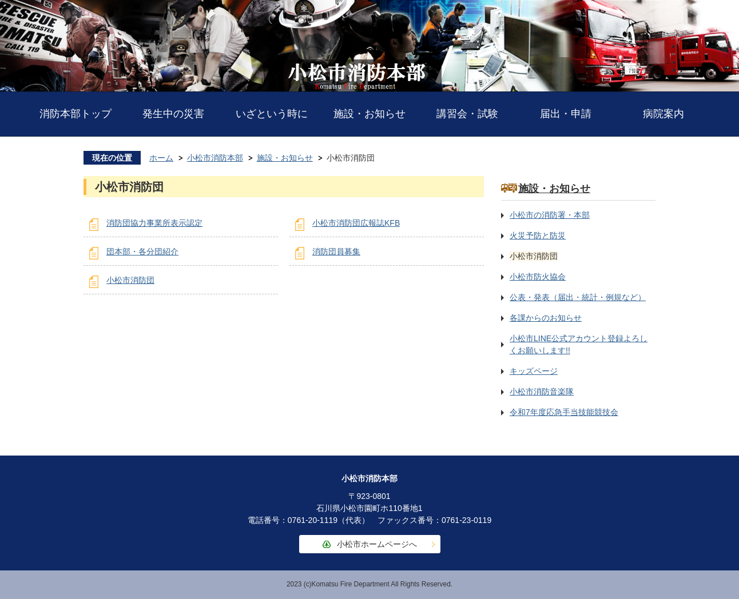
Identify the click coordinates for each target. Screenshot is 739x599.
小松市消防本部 (215, 157)
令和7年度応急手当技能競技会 (564, 412)
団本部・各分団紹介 (142, 251)
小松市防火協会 (538, 276)
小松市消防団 (130, 280)
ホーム (161, 157)
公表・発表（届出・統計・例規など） (578, 297)
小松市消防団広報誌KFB (356, 222)
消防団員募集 (336, 251)
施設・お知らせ (369, 113)
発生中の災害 (173, 113)
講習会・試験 (467, 113)
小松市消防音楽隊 (542, 391)
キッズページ (534, 371)
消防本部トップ (75, 113)
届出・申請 (565, 113)
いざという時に (272, 113)
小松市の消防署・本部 (550, 214)
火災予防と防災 (538, 235)
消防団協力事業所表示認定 (154, 222)
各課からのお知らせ (546, 317)
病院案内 (663, 113)
